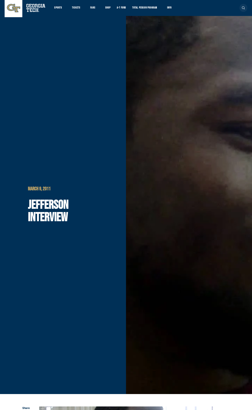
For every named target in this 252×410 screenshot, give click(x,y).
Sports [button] (58, 9)
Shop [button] (112, 9)
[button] (243, 9)
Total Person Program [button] (152, 9)
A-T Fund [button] (126, 9)
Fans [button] (96, 9)
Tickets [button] (78, 9)
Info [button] (179, 9)
